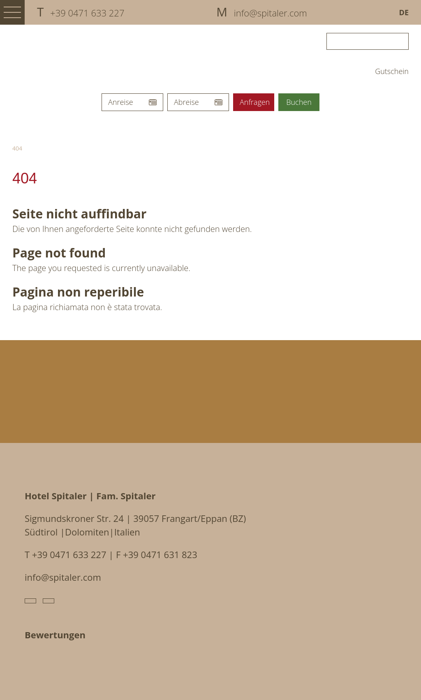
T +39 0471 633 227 (65, 554)
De (404, 12)
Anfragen (255, 102)
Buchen (299, 102)
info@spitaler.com (63, 577)
